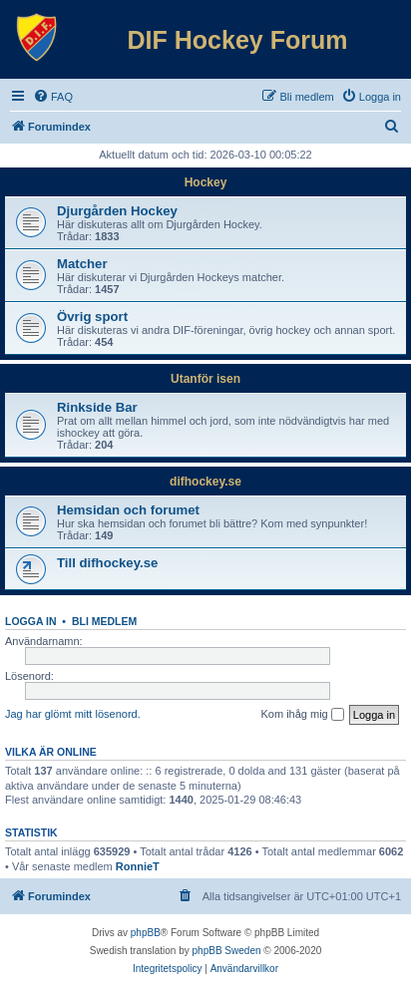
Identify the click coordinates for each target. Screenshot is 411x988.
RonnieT (138, 866)
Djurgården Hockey (117, 210)
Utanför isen (205, 379)
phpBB (146, 932)
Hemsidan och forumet (128, 509)
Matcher (82, 263)
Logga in (31, 621)
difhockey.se (205, 482)
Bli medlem (104, 621)
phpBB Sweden (227, 950)
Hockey (206, 182)
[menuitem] (53, 97)
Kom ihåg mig (301, 715)
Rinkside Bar (97, 407)
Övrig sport (92, 316)
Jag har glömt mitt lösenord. (73, 714)
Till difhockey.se (107, 562)
